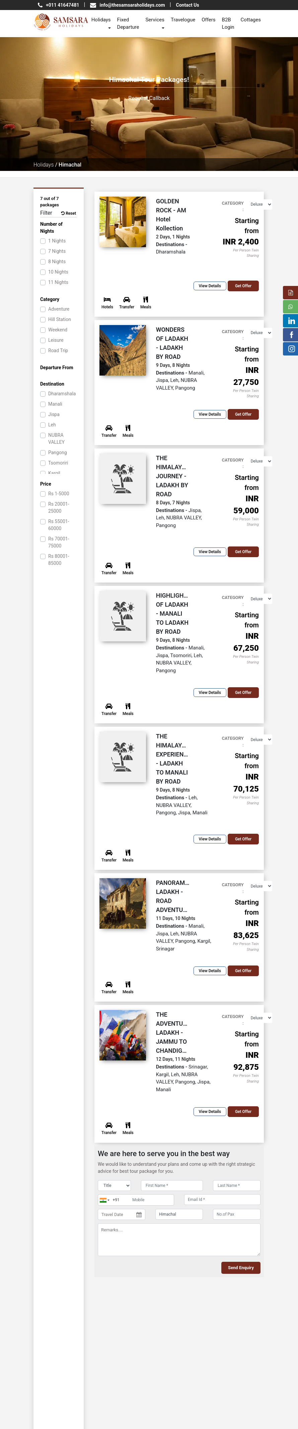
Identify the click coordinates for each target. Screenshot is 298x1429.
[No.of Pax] (236, 1214)
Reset (68, 213)
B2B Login (228, 23)
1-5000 (58, 493)
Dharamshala (62, 393)
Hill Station (59, 319)
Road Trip (58, 350)
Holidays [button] (101, 20)
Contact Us (187, 5)
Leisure (55, 340)
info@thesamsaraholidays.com (132, 5)
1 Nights (57, 240)
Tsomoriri (58, 463)
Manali (55, 404)
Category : (232, 206)
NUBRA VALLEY (56, 438)
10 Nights (58, 272)
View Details (210, 286)
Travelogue (183, 20)
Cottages (251, 20)
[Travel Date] (121, 1214)
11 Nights (58, 282)
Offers (208, 20)
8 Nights (57, 261)
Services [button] (154, 20)
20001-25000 (58, 507)
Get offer (243, 286)
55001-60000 (58, 525)
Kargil (54, 473)
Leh (52, 424)
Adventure (58, 309)
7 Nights (57, 251)
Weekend (57, 329)
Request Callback (148, 98)
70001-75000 (58, 542)
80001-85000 (58, 559)
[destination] (179, 1214)
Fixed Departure (128, 23)
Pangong (57, 452)
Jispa (54, 414)
